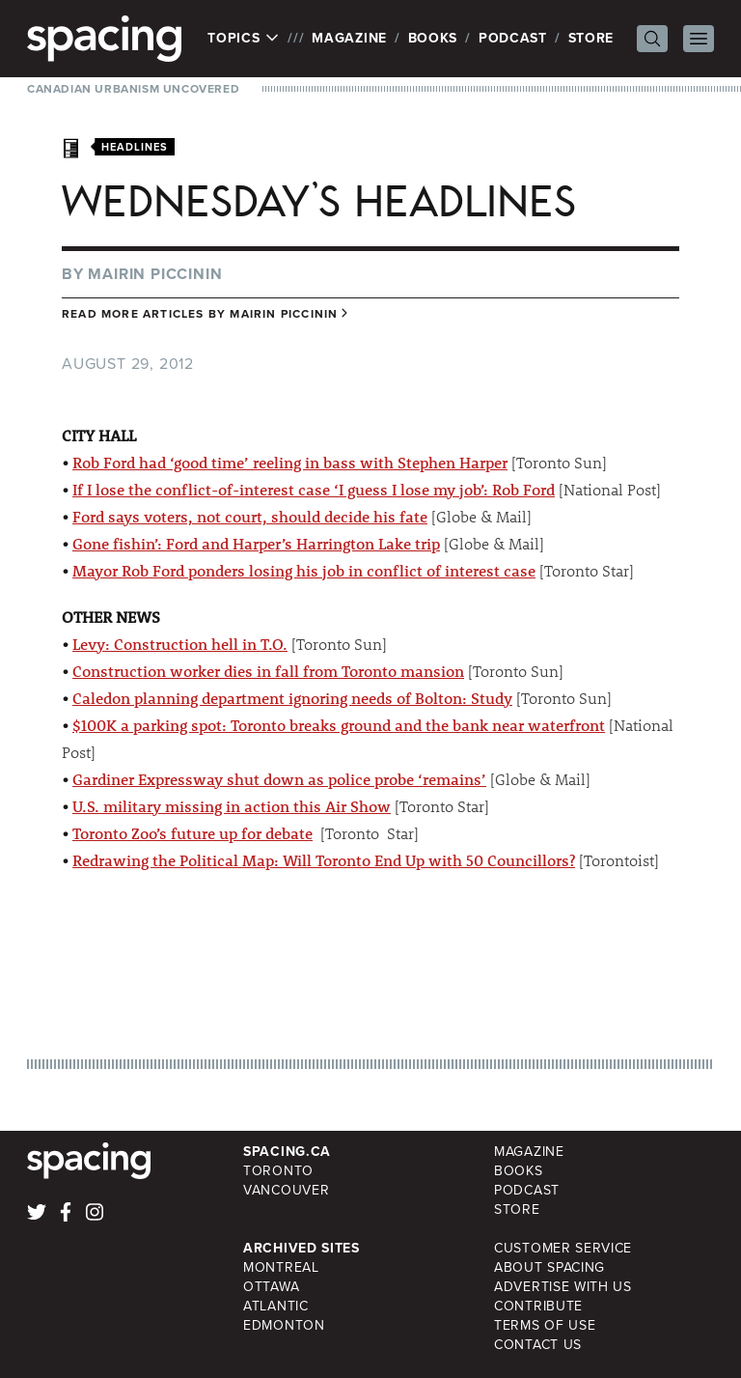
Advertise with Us (563, 1287)
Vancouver (286, 1190)
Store (591, 38)
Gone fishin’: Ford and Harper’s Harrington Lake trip (256, 543)
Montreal (281, 1267)
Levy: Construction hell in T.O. (180, 643)
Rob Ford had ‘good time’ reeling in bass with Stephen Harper (290, 462)
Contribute (538, 1306)
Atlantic (276, 1306)
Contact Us (538, 1345)
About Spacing (549, 1267)
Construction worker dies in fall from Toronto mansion (268, 671)
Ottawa (271, 1287)
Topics (243, 38)
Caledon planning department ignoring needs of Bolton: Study (292, 698)
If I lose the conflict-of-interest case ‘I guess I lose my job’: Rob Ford (313, 489)
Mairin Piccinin (155, 274)
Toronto (278, 1171)
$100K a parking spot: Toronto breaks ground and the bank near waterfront (338, 725)
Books (433, 38)
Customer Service (563, 1248)
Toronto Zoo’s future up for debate (192, 833)
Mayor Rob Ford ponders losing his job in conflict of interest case (303, 570)
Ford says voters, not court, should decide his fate (249, 516)
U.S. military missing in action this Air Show (231, 806)
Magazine (349, 38)
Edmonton (284, 1325)
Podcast (513, 38)
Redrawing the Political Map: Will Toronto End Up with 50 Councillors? (323, 860)
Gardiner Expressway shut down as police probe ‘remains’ (279, 779)
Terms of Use (544, 1325)
